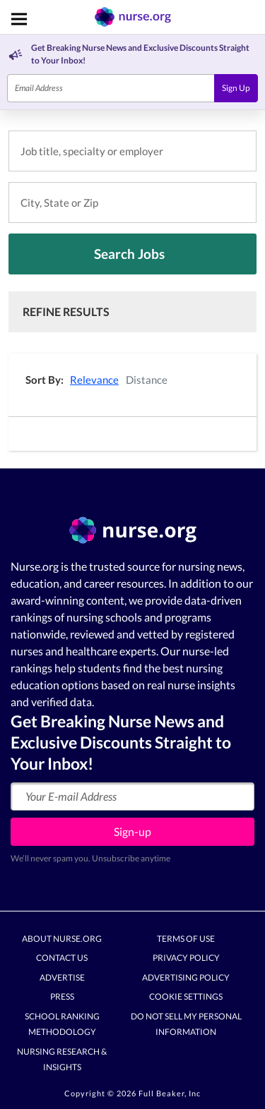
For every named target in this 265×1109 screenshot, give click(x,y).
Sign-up (132, 831)
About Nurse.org (62, 938)
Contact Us (62, 957)
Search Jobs (129, 254)
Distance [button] (146, 379)
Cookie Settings (186, 996)
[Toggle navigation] (19, 19)
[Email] (111, 88)
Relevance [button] (94, 379)
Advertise (62, 977)
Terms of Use (186, 938)
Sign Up (236, 88)
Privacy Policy (186, 957)
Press (62, 996)
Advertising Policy (186, 977)
